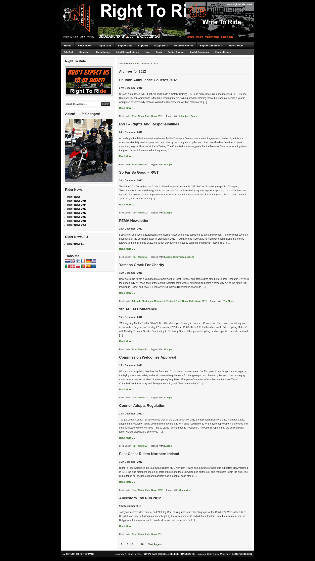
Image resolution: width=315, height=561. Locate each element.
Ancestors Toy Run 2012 (140, 498)
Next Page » (155, 544)
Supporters (161, 45)
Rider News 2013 (76, 208)
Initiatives (184, 116)
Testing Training (175, 52)
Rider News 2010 (76, 220)
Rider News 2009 (76, 225)
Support (143, 45)
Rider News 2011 (76, 216)
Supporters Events (211, 45)
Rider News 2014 (76, 204)
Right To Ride (157, 14)
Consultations (103, 52)
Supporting (125, 45)
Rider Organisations (183, 257)
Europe (168, 164)
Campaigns (84, 52)
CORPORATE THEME (154, 554)
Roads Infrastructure (199, 52)
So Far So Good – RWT (139, 172)
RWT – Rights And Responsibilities (149, 124)
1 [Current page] (121, 544)
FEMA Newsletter (133, 221)
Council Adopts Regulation (142, 406)
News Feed (236, 45)
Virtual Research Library (127, 52)
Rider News (85, 45)
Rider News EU (139, 164)
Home (67, 45)
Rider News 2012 (154, 116)
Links (147, 52)
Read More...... (127, 108)
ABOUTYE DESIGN (242, 554)
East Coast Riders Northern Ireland (149, 454)
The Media (228, 301)
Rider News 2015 (76, 200)
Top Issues (104, 45)
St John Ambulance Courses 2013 (148, 80)
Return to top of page (80, 554)
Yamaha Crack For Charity (141, 265)
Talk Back (68, 52)
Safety (159, 52)
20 (142, 544)
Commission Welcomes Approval (147, 357)
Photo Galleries (183, 45)
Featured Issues (223, 52)
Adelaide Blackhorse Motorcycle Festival (153, 301)
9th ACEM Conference (138, 309)
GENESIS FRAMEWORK (182, 554)
